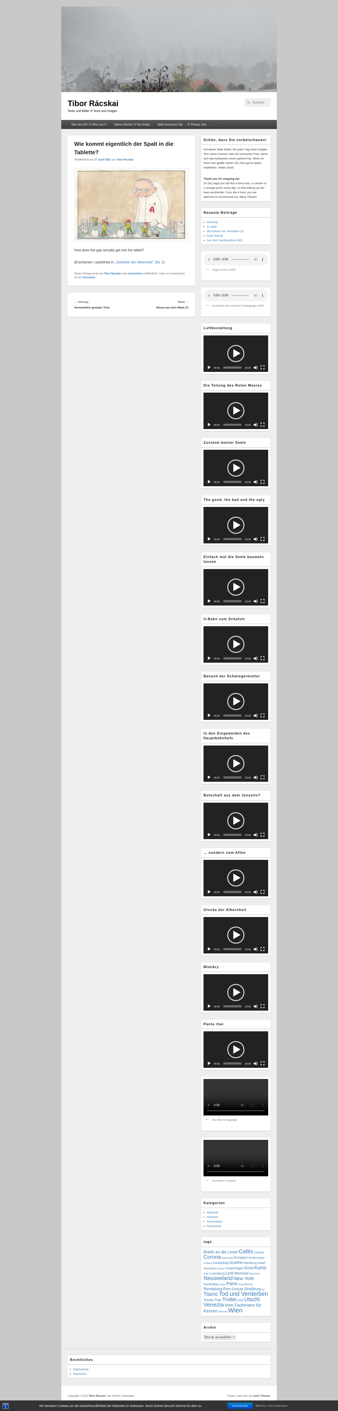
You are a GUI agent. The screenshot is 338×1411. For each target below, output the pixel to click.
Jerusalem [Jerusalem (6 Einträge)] (210, 1268)
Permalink (89, 277)
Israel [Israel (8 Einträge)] (261, 1263)
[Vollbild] (262, 367)
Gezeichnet (135, 273)
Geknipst (212, 1217)
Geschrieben (215, 1221)
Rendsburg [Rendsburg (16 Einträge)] (212, 1289)
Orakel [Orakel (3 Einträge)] (222, 1284)
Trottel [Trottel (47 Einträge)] (229, 1299)
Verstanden (240, 1405)
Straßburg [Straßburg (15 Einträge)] (252, 1289)
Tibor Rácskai (93, 103)
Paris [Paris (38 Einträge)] (231, 1283)
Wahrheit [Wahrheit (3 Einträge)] (222, 1311)
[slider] (232, 368)
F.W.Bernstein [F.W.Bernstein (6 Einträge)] (256, 1257)
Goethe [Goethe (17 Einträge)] (235, 1262)
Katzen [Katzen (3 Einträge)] (221, 1268)
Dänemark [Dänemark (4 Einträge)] (227, 1257)
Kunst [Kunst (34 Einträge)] (260, 1267)
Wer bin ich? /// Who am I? (89, 124)
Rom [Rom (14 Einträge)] (227, 1289)
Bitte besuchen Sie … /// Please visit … (184, 124)
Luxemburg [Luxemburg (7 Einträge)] (217, 1273)
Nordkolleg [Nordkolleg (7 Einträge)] (210, 1284)
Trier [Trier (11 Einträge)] (218, 1300)
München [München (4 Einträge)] (254, 1273)
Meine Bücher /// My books (132, 124)
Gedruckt (212, 1212)
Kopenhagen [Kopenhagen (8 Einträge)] (235, 1268)
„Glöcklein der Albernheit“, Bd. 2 (139, 262)
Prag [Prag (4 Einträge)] (241, 1284)
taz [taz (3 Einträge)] (263, 1289)
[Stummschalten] (256, 367)
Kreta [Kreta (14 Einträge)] (249, 1268)
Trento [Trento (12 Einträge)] (208, 1300)
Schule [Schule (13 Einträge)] (237, 1289)
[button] (235, 353)
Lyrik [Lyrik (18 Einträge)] (229, 1273)
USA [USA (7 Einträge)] (240, 1300)
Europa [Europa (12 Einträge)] (240, 1257)
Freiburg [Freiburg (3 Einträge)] (207, 1263)
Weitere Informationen (272, 1405)
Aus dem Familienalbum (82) (225, 240)
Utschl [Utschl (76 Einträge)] (252, 1299)
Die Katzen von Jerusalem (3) (225, 231)
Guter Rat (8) (215, 235)
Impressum (80, 1373)
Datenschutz (81, 1369)
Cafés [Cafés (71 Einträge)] (246, 1251)
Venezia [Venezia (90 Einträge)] (213, 1304)
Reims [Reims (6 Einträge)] (248, 1284)
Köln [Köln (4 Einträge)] (206, 1273)
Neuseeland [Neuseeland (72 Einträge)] (218, 1278)
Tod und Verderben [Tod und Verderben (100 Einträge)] (243, 1294)
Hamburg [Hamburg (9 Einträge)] (250, 1263)
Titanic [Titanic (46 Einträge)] (210, 1294)
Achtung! (212, 222)
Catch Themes (261, 1395)
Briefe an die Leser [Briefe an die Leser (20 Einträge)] (220, 1252)
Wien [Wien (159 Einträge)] (235, 1310)
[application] (235, 353)
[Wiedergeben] (209, 367)
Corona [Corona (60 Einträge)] (212, 1257)
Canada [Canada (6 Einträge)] (259, 1252)
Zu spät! (212, 226)
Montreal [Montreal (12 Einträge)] (242, 1273)
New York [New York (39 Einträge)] (243, 1278)
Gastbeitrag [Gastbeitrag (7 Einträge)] (220, 1263)
